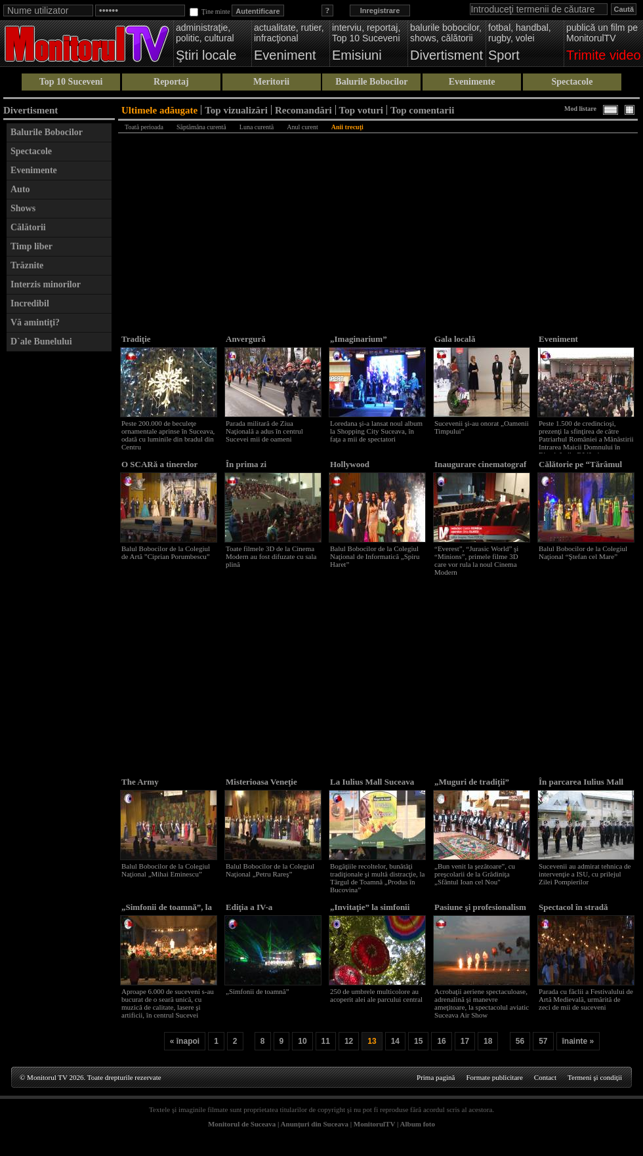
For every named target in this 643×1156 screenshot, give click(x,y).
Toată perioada (144, 127)
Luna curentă (256, 127)
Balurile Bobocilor (371, 82)
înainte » (578, 1041)
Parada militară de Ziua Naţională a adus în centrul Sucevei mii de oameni (264, 431)
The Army (140, 782)
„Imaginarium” (358, 339)
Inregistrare (380, 10)
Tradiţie (136, 339)
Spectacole (571, 82)
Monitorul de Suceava (242, 1124)
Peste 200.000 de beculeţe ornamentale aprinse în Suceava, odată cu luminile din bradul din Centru (168, 435)
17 (465, 1041)
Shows (22, 208)
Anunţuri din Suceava (314, 1124)
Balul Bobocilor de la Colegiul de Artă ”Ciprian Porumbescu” (165, 552)
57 (543, 1041)
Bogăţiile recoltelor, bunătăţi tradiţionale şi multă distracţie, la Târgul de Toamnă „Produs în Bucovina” (377, 878)
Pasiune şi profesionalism (480, 907)
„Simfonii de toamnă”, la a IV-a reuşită (166, 912)
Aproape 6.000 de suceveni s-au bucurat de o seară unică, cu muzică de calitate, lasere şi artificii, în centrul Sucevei (167, 1003)
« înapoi (184, 1041)
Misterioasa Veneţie (261, 782)
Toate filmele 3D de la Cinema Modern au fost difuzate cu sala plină (271, 556)
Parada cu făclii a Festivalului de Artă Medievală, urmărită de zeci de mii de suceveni (586, 999)
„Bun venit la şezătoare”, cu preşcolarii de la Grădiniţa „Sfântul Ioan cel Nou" (474, 874)
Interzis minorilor (45, 284)
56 (520, 1041)
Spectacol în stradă (573, 907)
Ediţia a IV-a (249, 907)
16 (441, 1041)
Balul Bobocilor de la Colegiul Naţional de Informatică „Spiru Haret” (375, 556)
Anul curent (302, 127)
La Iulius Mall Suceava (372, 782)
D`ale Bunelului (41, 341)
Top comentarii (422, 110)
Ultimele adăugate (159, 110)
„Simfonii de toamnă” (257, 991)
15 (418, 1041)
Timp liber (31, 246)
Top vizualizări (236, 110)
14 (395, 1041)
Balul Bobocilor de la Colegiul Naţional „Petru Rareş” (270, 870)
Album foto (417, 1124)
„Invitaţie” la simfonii (369, 907)
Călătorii (28, 227)
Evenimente (472, 82)
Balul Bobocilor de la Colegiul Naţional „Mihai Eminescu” (165, 870)
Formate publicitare (494, 1077)
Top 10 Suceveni (71, 82)
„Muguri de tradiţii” (471, 782)
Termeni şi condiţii (595, 1077)
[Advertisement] (59, 555)
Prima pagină (436, 1077)
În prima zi (246, 464)
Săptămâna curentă (201, 127)
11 (326, 1041)
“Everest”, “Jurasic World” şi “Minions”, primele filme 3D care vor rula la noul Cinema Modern (476, 560)
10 (302, 1041)
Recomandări (303, 110)
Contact (545, 1077)
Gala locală (454, 339)
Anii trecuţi (347, 127)
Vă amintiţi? (35, 322)
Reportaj (171, 82)
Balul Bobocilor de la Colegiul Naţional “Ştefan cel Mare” (583, 552)
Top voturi (361, 110)
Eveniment (558, 339)
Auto (20, 189)
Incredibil (29, 303)
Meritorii (271, 82)
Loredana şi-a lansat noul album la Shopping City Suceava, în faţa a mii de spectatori (376, 431)
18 (488, 1041)
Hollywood (349, 464)
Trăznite (26, 265)
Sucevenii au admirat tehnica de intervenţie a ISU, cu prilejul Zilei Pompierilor (585, 874)
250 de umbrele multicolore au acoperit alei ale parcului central (376, 995)
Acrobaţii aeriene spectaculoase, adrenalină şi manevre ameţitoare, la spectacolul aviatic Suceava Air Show (481, 1003)
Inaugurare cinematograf (480, 464)
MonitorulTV (374, 1124)
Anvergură (246, 339)
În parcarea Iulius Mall (581, 782)
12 (348, 1041)
